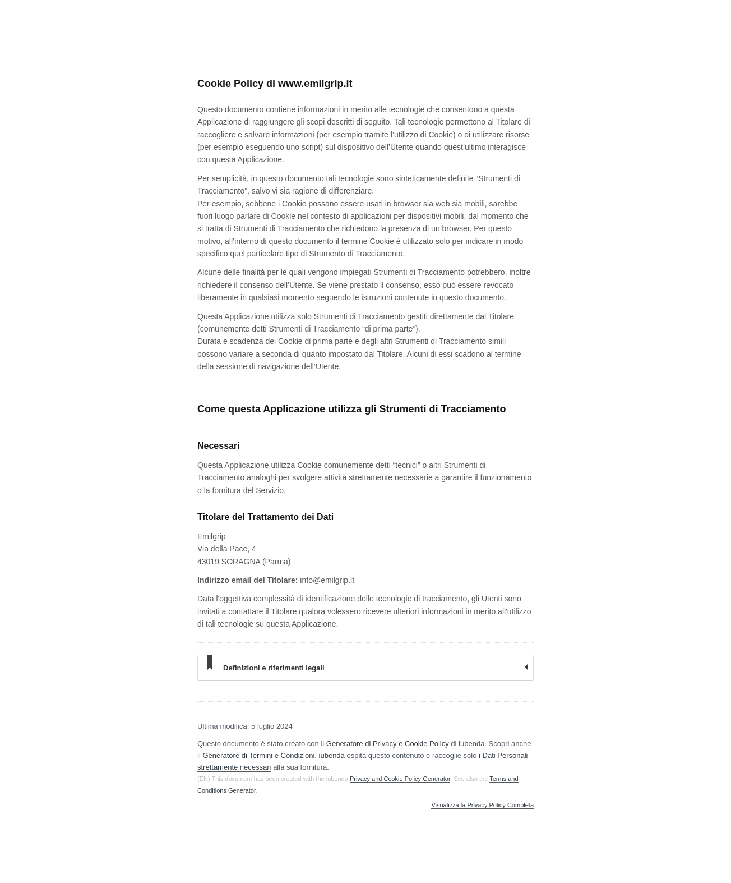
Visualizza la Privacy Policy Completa (482, 805)
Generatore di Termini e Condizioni (258, 755)
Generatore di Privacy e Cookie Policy (387, 743)
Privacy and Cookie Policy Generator (400, 778)
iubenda (332, 755)
